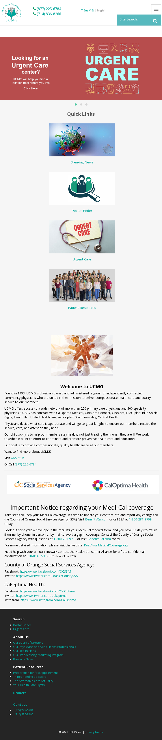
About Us (17, 458)
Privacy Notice (94, 732)
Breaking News (82, 162)
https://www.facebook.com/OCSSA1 (45, 571)
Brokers (19, 693)
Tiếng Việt (88, 10)
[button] (75, 104)
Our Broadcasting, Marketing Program (38, 655)
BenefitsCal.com (96, 519)
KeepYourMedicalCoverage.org (106, 545)
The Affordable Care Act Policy (33, 681)
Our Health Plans (24, 651)
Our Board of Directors (28, 643)
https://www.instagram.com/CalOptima (48, 600)
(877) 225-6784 (47, 8)
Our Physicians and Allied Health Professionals (44, 647)
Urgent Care (82, 259)
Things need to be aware (30, 677)
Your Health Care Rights (29, 685)
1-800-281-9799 (140, 519)
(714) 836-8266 (47, 13)
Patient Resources (82, 307)
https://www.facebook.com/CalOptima (47, 591)
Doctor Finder (81, 210)
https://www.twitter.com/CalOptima (41, 595)
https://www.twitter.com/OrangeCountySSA (47, 576)
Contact (20, 704)
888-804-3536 (37, 556)
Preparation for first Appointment (35, 673)
